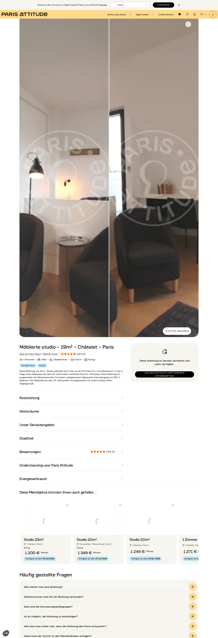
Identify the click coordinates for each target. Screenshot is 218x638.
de (204, 14)
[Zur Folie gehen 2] (46, 529)
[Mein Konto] (213, 14)
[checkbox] (188, 24)
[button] (6, 633)
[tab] (119, 14)
